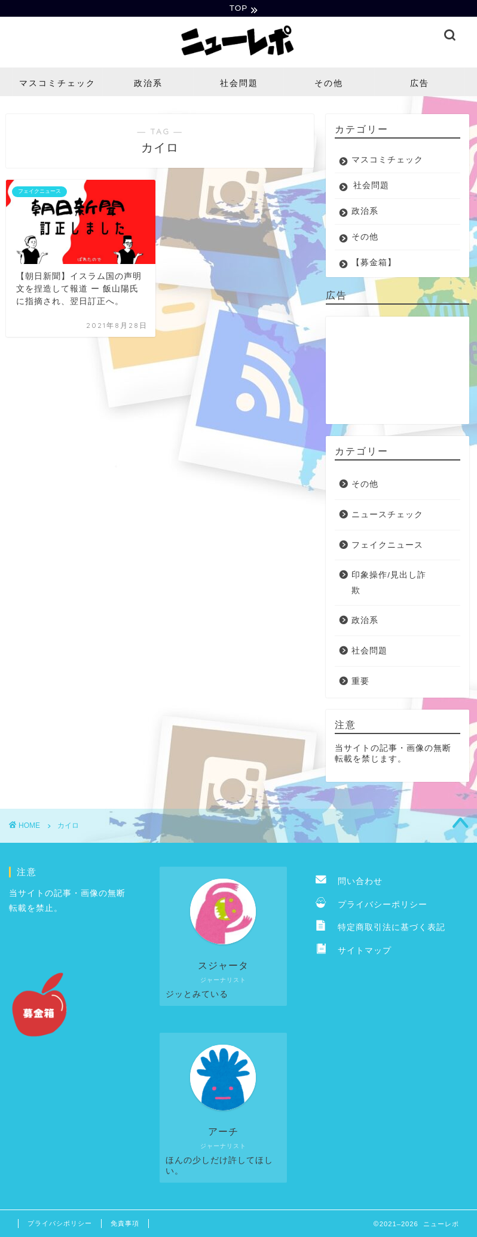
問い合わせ (349, 882)
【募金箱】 (373, 263)
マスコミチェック (57, 84)
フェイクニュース (387, 546)
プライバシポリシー (59, 1224)
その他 (328, 84)
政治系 (148, 84)
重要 (360, 682)
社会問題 (239, 84)
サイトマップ (354, 951)
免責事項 (125, 1224)
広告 (419, 84)
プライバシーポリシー (371, 905)
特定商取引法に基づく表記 (380, 928)
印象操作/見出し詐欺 (388, 584)
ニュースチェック (387, 515)
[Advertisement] (394, 371)
